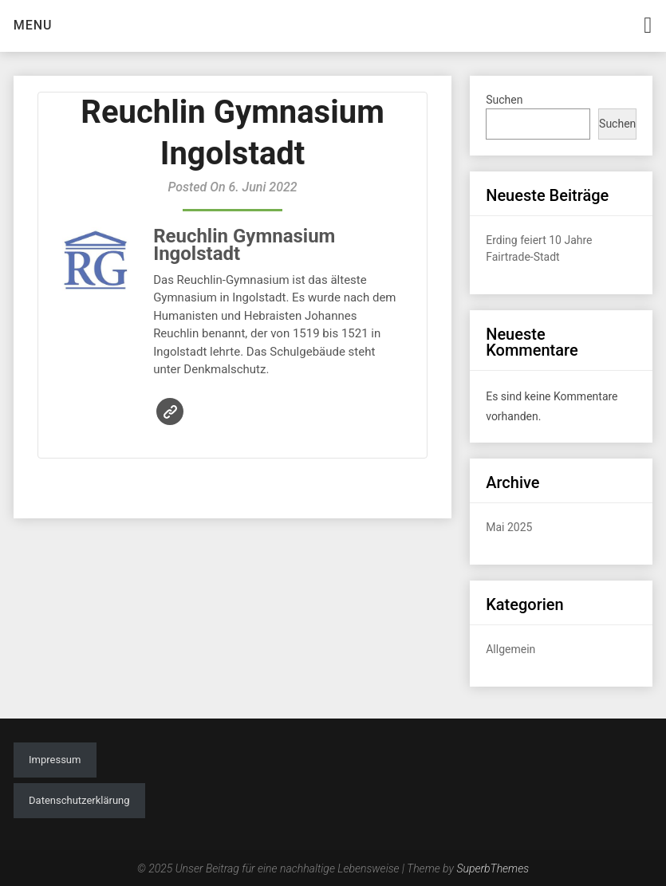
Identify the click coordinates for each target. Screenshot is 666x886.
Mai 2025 (509, 527)
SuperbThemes (492, 868)
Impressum (55, 760)
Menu (33, 25)
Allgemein (510, 649)
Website (170, 412)
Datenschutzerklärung (79, 800)
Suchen (504, 99)
